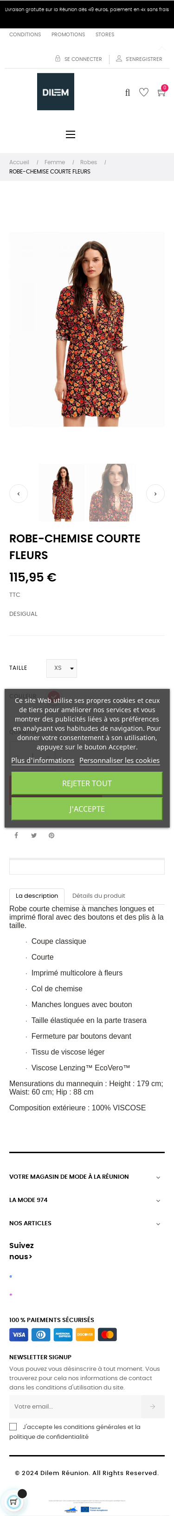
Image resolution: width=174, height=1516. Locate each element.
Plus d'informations (42, 760)
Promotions (68, 34)
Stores (105, 34)
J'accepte (87, 809)
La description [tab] (37, 896)
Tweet (34, 836)
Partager (16, 836)
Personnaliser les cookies (119, 760)
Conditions (25, 34)
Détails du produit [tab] (98, 896)
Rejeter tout (87, 783)
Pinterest (51, 836)
